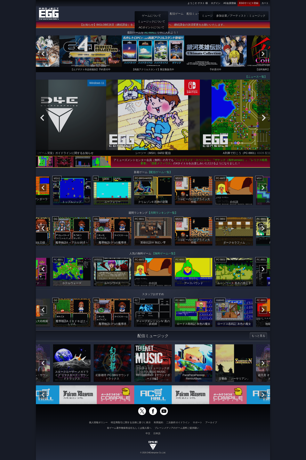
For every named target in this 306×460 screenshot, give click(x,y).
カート (265, 3)
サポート (197, 422)
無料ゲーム (235, 13)
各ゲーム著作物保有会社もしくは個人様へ (129, 428)
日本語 (156, 433)
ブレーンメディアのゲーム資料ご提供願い (177, 428)
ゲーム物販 (218, 13)
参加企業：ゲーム (256, 13)
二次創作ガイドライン (178, 422)
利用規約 (158, 422)
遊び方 (162, 13)
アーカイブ (211, 422)
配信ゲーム (176, 13)
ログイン (215, 3)
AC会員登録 (229, 3)
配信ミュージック (197, 13)
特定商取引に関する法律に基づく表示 (131, 422)
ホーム (151, 13)
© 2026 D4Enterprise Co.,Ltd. (153, 453)
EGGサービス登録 (248, 3)
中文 (148, 433)
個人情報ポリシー (98, 422)
